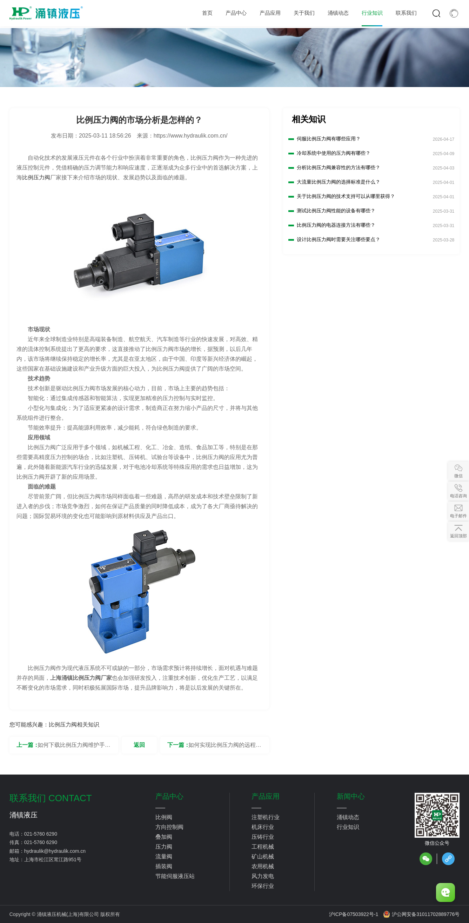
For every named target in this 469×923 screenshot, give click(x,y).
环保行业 (263, 886)
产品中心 (169, 796)
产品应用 (266, 796)
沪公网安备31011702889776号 (421, 914)
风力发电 (263, 876)
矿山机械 (263, 856)
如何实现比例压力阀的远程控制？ (224, 747)
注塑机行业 (266, 817)
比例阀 (163, 817)
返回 (139, 745)
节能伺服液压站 (175, 876)
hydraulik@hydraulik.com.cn (55, 851)
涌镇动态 (348, 817)
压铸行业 (263, 837)
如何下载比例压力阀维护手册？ (71, 747)
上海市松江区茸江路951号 (52, 859)
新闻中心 (351, 796)
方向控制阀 (169, 827)
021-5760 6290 (40, 834)
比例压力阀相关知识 (74, 725)
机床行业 (263, 827)
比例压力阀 (36, 177)
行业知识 (348, 827)
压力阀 (163, 847)
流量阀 (163, 856)
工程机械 (263, 847)
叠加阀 (163, 837)
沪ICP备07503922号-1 (353, 914)
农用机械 (263, 866)
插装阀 (163, 866)
